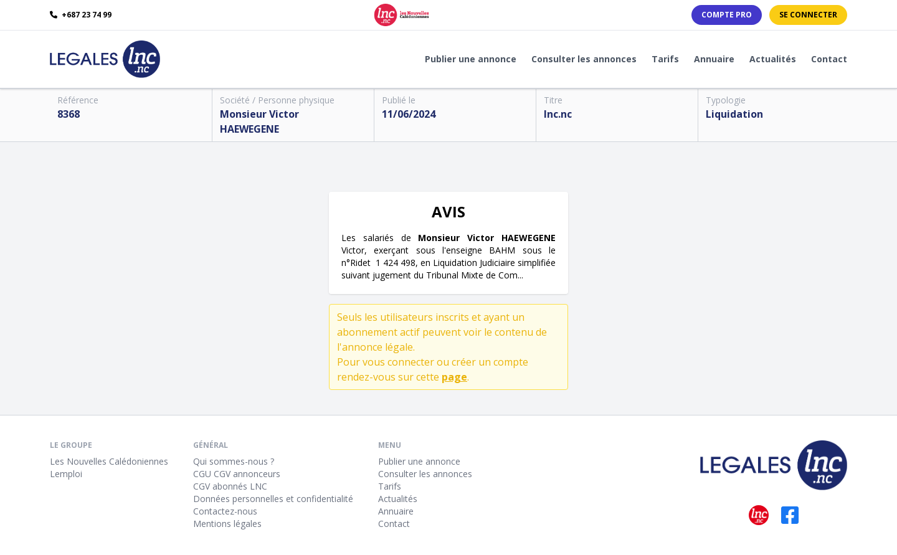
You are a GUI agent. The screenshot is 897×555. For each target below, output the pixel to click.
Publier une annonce (470, 59)
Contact (829, 59)
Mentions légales (227, 523)
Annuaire (714, 59)
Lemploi (66, 474)
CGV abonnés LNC (230, 486)
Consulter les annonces (584, 59)
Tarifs (665, 59)
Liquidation (734, 114)
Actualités (772, 59)
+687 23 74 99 (81, 15)
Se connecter (808, 14)
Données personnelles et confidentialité (273, 499)
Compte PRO (726, 14)
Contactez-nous (225, 511)
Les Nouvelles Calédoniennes (109, 461)
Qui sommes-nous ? (233, 461)
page (454, 377)
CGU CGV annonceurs (236, 474)
